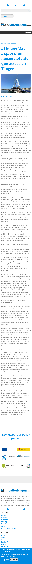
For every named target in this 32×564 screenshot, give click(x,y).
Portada (3, 515)
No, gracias (5, 560)
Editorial (4, 535)
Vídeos (3, 540)
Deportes (4, 524)
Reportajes (4, 522)
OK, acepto (14, 559)
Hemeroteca (5, 546)
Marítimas (5, 44)
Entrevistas (4, 519)
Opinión (3, 526)
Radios (3, 544)
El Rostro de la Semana (8, 528)
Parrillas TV (4, 542)
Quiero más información (8, 556)
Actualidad (4, 517)
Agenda (3, 538)
